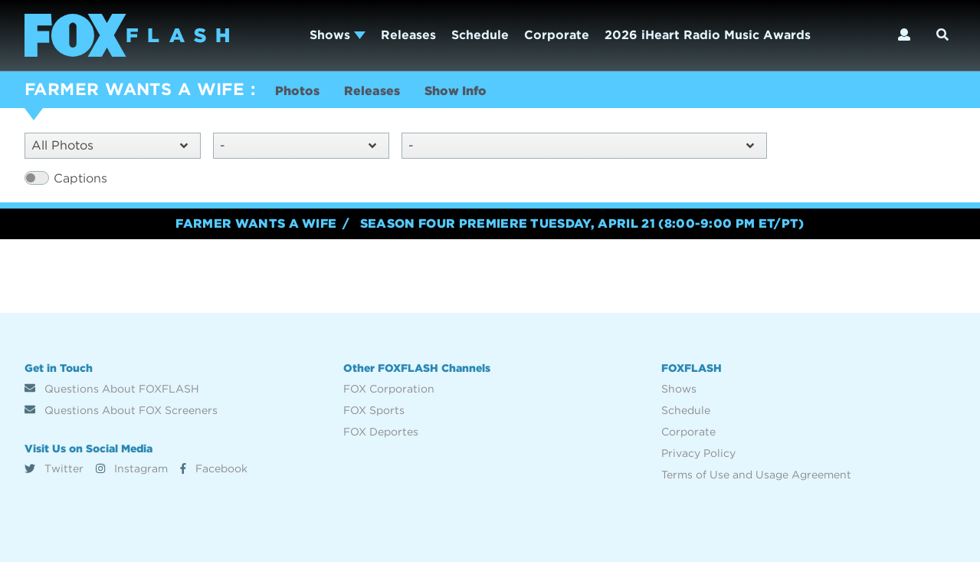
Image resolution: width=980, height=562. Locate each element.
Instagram (132, 468)
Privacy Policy (698, 453)
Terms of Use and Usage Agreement (756, 474)
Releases (408, 35)
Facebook (213, 468)
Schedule (480, 35)
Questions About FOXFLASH (112, 389)
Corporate (556, 35)
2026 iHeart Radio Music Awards (708, 35)
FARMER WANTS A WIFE (134, 89)
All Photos (109, 145)
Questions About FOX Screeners (121, 410)
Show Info (455, 91)
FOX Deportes (380, 432)
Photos (297, 91)
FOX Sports (374, 410)
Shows (337, 35)
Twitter (54, 468)
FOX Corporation (388, 389)
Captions (80, 178)
